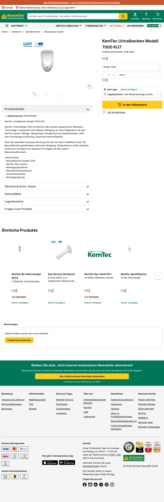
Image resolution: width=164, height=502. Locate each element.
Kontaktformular (91, 466)
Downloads (61, 404)
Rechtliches (117, 393)
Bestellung (7, 393)
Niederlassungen (37, 399)
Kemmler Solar (145, 422)
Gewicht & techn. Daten (20, 186)
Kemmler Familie (147, 393)
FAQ (31, 404)
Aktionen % (116, 25)
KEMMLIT (143, 417)
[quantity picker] (108, 75)
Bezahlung (7, 408)
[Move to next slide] (158, 275)
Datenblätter (13, 194)
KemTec (142, 413)
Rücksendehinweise (12, 404)
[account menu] (135, 16)
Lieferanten (89, 416)
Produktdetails (14, 109)
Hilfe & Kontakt (36, 393)
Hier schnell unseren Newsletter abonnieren (82, 376)
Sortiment (14, 26)
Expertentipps (63, 408)
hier (112, 474)
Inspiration (61, 413)
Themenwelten (94, 25)
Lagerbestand (14, 201)
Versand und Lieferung (13, 399)
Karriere (88, 407)
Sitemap (115, 408)
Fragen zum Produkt (18, 209)
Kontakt (33, 408)
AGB (86, 412)
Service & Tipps (64, 393)
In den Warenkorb (132, 105)
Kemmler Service (64, 399)
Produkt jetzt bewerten (19, 340)
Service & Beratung (67, 25)
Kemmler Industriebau (149, 427)
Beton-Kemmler (146, 408)
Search (123, 16)
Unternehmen (135, 25)
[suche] (77, 16)
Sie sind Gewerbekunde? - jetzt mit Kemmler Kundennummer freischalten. (82, 2)
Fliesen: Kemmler (146, 399)
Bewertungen (11, 324)
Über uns (88, 393)
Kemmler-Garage (146, 404)
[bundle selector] (139, 75)
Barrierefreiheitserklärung (124, 421)
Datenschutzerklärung (122, 399)
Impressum (116, 404)
